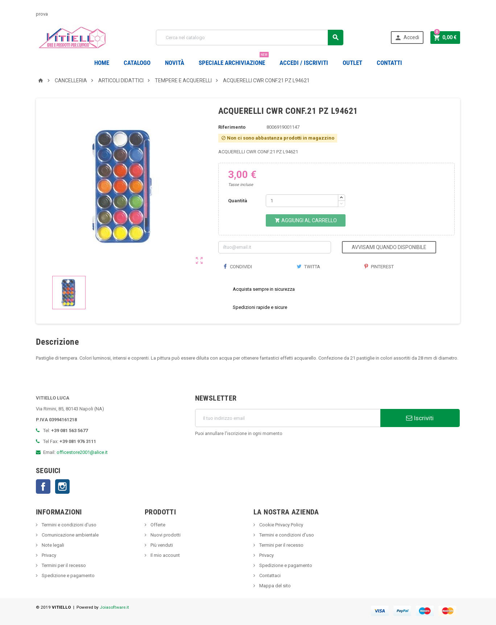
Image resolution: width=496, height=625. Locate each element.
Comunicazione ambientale (70, 535)
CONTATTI (389, 62)
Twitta (308, 266)
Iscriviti (420, 418)
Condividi (238, 266)
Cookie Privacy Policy (280, 524)
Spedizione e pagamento (68, 575)
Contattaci (269, 575)
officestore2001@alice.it (82, 452)
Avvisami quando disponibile (389, 247)
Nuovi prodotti (165, 535)
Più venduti (161, 545)
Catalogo (137, 62)
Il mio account (164, 555)
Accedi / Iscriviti (304, 62)
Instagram (62, 486)
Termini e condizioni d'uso (68, 524)
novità (174, 62)
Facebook (43, 486)
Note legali (52, 545)
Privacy (48, 555)
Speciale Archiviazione (234, 60)
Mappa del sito (274, 585)
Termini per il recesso (63, 565)
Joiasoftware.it (114, 607)
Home (101, 62)
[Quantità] (302, 200)
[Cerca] (249, 37)
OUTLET (352, 62)
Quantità (237, 200)
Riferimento (231, 127)
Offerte (157, 524)
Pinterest (379, 266)
